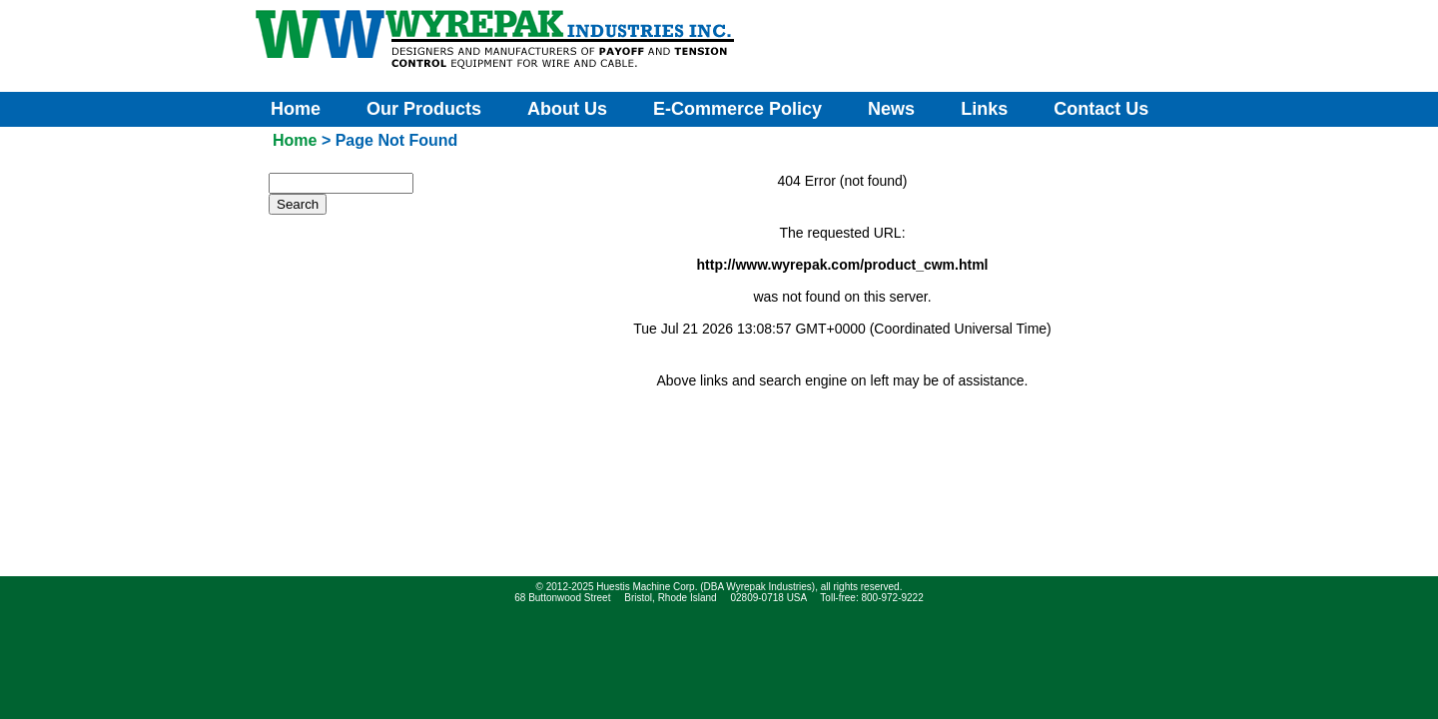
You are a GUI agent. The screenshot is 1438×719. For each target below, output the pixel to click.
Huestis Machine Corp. (646, 586)
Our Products (423, 109)
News (891, 109)
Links (984, 109)
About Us (567, 109)
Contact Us (1101, 109)
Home (296, 109)
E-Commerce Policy (737, 109)
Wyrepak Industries (769, 586)
